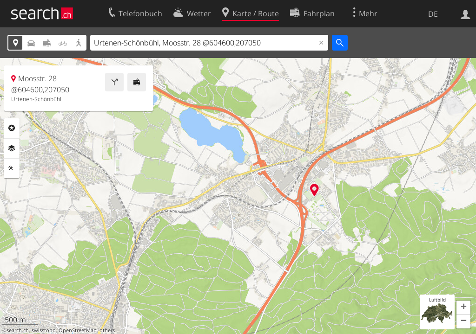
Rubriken (12, 128)
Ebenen (12, 148)
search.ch (18, 330)
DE (433, 14)
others (107, 330)
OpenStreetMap (78, 330)
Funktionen (12, 168)
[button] (463, 308)
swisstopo (44, 330)
